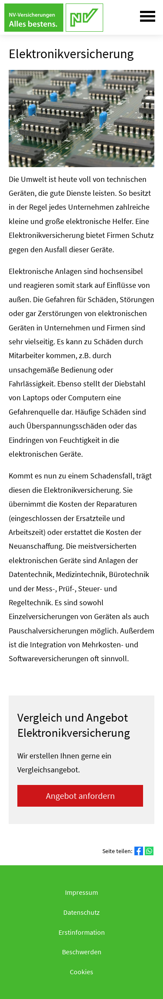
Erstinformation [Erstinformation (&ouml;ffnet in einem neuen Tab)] (82, 932)
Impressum (81, 892)
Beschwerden (81, 951)
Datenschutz (81, 912)
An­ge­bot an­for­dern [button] (80, 795)
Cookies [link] (81, 971)
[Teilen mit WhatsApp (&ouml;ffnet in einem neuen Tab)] (149, 851)
